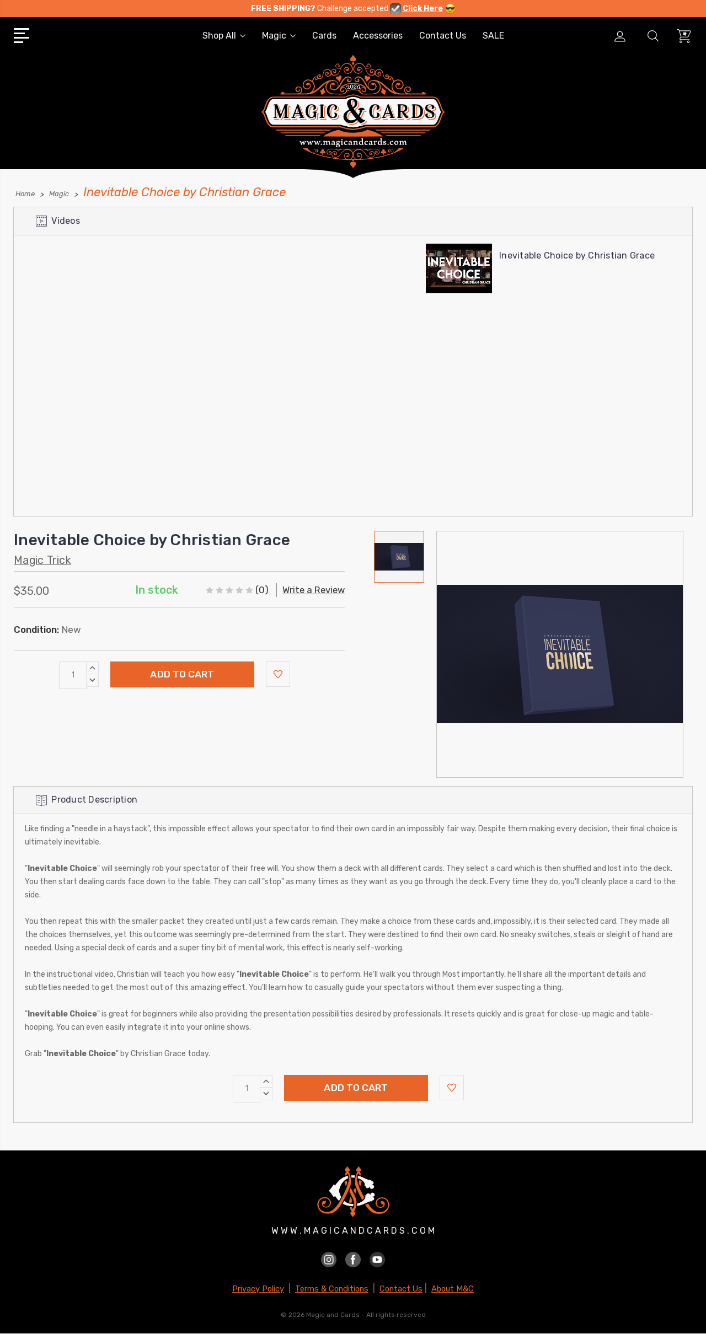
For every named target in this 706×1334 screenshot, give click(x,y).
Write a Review (312, 589)
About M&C (452, 1289)
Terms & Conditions (331, 1289)
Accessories (378, 35)
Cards (324, 35)
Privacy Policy (258, 1289)
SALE (493, 35)
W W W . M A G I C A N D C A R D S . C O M (353, 1231)
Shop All (223, 35)
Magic (279, 35)
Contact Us (442, 35)
